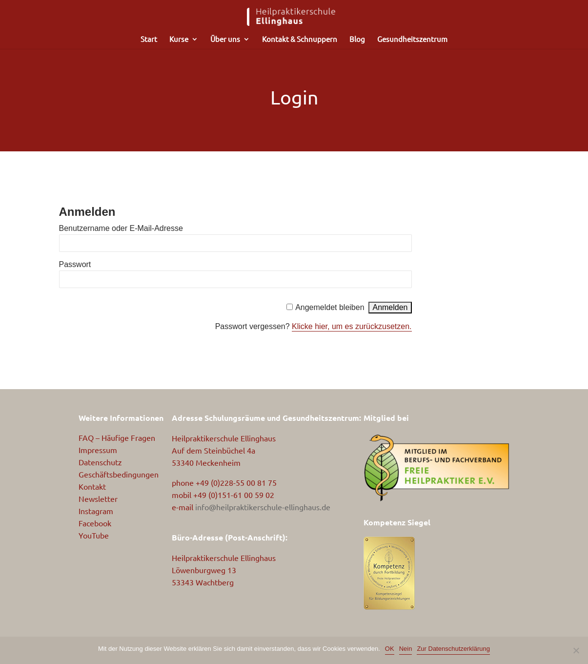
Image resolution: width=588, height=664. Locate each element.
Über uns (225, 39)
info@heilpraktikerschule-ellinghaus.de (262, 507)
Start (149, 39)
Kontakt (92, 486)
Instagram (96, 511)
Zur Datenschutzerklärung (453, 648)
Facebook (95, 523)
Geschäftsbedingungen (119, 474)
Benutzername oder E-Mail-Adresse (121, 228)
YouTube (94, 535)
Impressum (98, 450)
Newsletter (98, 498)
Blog (357, 39)
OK (389, 648)
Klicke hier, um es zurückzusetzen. (351, 326)
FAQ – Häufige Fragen (117, 437)
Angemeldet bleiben (329, 307)
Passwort (75, 264)
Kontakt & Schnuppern (299, 39)
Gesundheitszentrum (412, 39)
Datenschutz (100, 462)
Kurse (178, 39)
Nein (405, 648)
